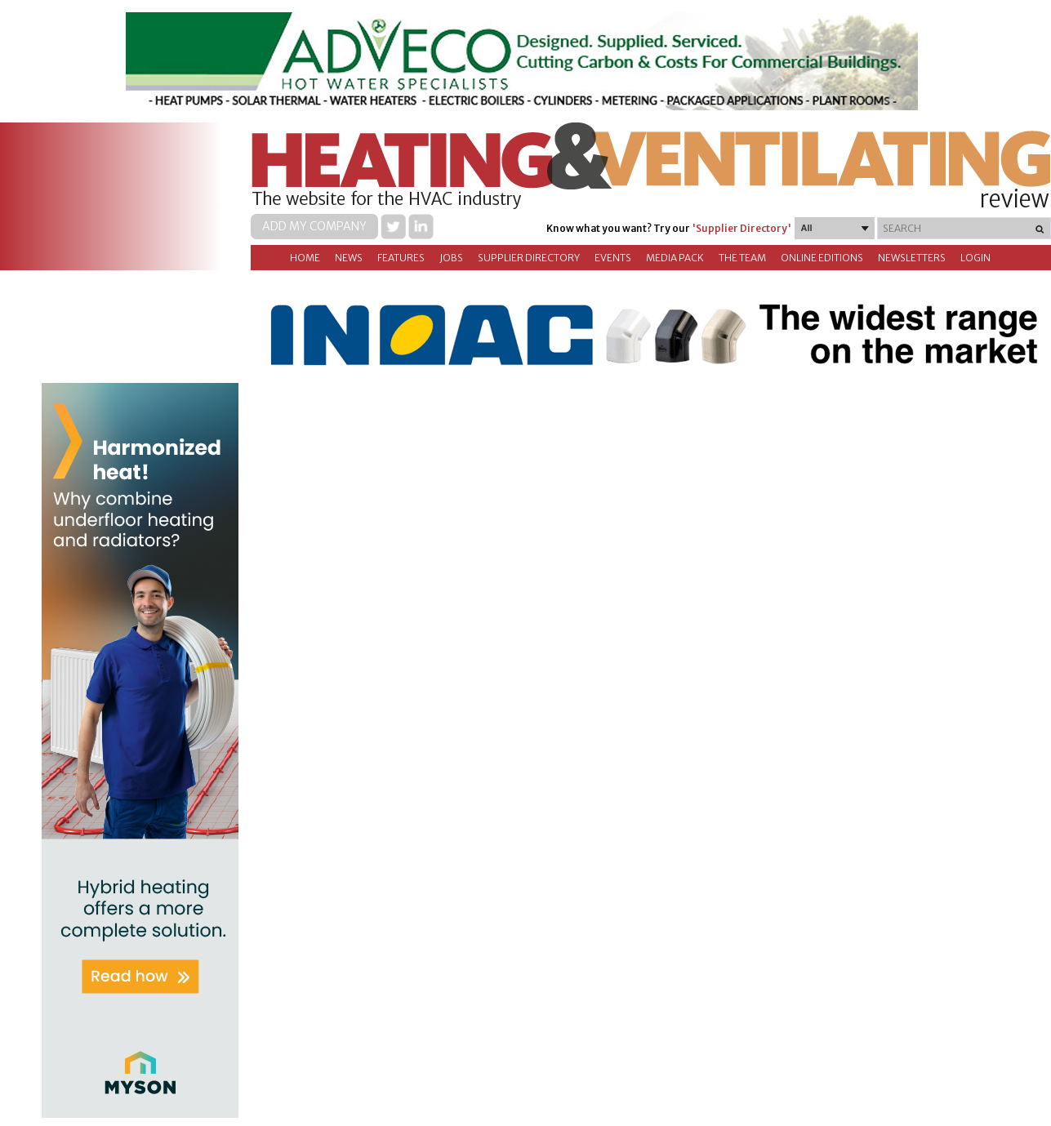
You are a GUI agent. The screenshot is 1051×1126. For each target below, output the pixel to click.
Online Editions (822, 257)
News (349, 257)
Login (975, 257)
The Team (742, 257)
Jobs (451, 257)
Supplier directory (529, 257)
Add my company (314, 226)
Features (401, 257)
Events (613, 257)
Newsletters (912, 257)
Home (305, 257)
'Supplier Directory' (741, 228)
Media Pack (675, 257)
